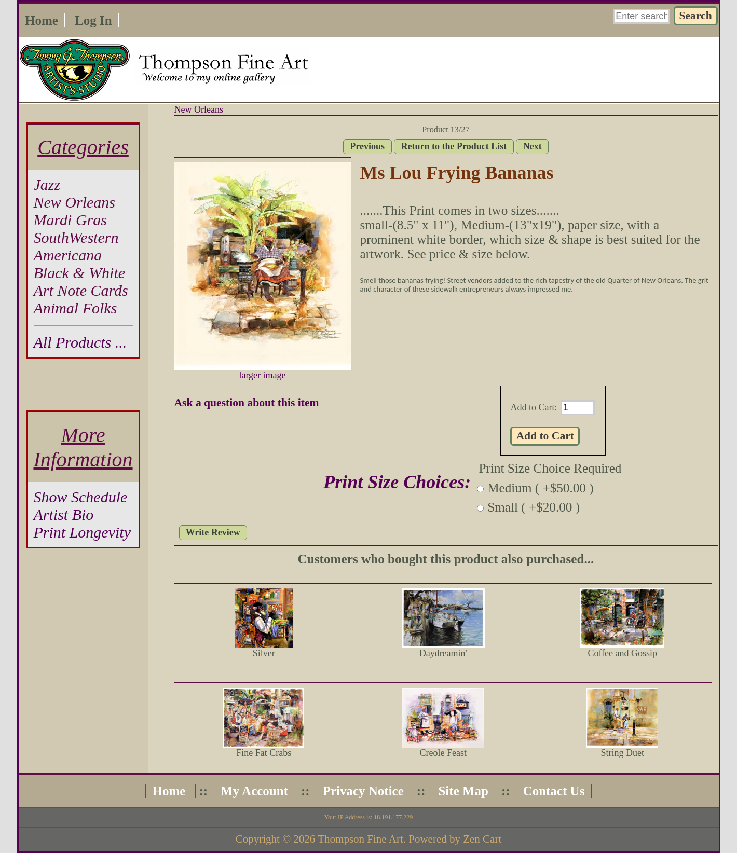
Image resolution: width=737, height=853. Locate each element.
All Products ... (80, 342)
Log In (93, 20)
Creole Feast (443, 753)
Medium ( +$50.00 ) (540, 488)
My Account (254, 791)
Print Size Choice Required (550, 468)
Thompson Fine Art (360, 839)
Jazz (47, 184)
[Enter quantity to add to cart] (578, 407)
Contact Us (554, 791)
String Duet (623, 753)
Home (41, 20)
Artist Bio (64, 514)
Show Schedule (81, 496)
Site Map (463, 791)
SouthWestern (76, 237)
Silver (264, 653)
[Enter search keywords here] (641, 16)
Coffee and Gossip (622, 653)
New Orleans (198, 109)
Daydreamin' (443, 653)
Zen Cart (482, 839)
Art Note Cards (81, 290)
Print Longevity (82, 532)
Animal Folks (75, 308)
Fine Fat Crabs (263, 753)
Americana (68, 255)
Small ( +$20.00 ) (533, 507)
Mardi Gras (70, 219)
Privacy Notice (363, 791)
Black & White (80, 272)
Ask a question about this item (246, 402)
